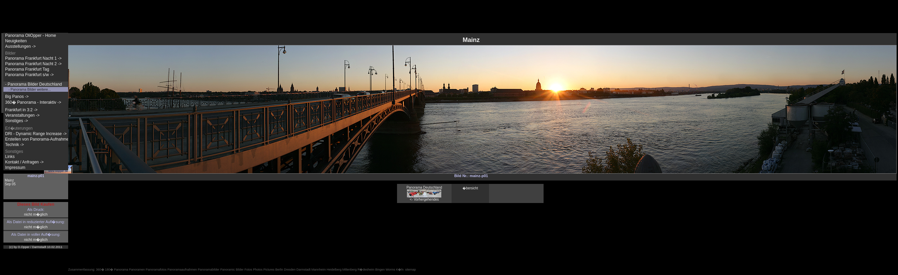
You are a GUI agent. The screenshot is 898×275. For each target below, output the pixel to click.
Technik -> (14, 144)
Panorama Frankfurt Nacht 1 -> (33, 58)
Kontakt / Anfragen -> (24, 162)
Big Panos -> (17, 96)
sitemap (410, 269)
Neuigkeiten (16, 41)
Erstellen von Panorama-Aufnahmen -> (40, 139)
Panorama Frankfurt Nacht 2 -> (33, 63)
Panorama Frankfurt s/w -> (29, 74)
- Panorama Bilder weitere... (30, 89)
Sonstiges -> (16, 120)
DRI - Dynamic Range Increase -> (35, 133)
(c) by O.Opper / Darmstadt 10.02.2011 (35, 247)
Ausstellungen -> (20, 46)
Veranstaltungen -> (22, 115)
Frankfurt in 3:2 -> (21, 109)
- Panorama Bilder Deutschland (33, 84)
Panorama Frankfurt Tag (27, 69)
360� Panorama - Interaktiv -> (33, 102)
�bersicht (470, 188)
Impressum (15, 167)
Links (10, 156)
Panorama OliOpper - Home (30, 35)
